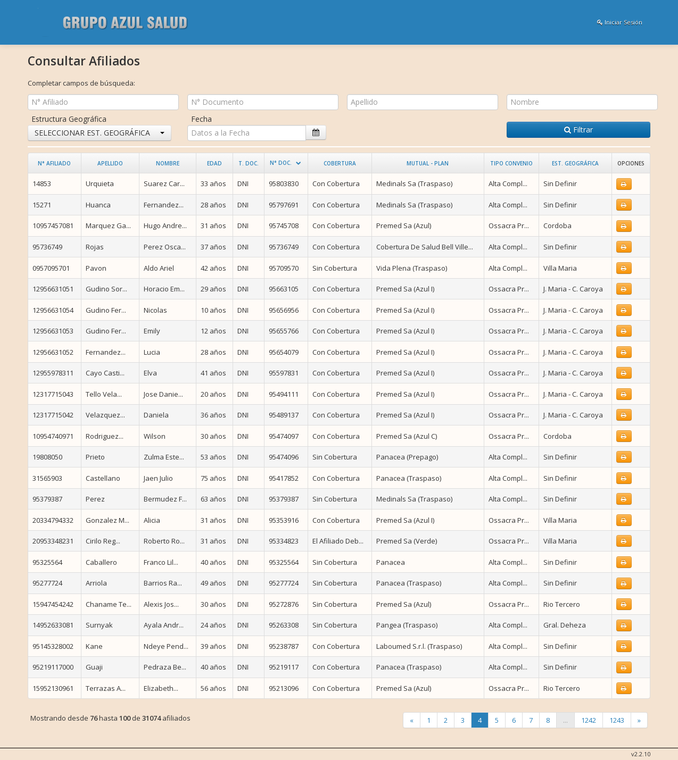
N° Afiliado (54, 163)
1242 (588, 720)
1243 (616, 720)
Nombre (167, 163)
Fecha (201, 119)
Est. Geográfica (575, 163)
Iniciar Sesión (619, 22)
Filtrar (578, 129)
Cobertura (340, 163)
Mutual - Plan (428, 163)
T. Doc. (248, 163)
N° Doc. (281, 162)
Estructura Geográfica (68, 119)
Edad (214, 163)
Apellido (110, 163)
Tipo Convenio (511, 163)
